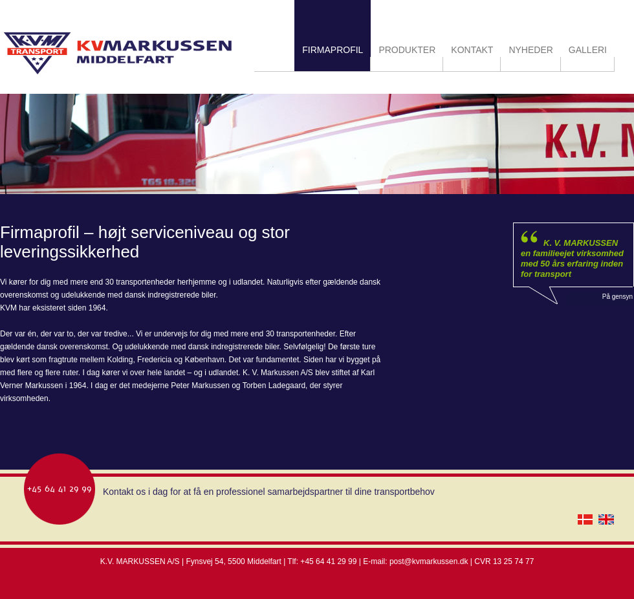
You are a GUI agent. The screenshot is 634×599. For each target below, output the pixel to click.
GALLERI (588, 50)
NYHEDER (530, 50)
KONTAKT (472, 50)
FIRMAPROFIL (332, 50)
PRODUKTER (406, 50)
